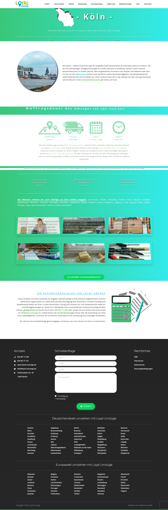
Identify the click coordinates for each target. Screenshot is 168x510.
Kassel (30, 442)
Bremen (77, 431)
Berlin (76, 428)
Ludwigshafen (80, 445)
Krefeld (100, 442)
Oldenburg (78, 450)
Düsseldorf (78, 433)
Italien (53, 480)
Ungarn (124, 491)
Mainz (123, 445)
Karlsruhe (125, 439)
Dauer (63, 40)
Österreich (125, 485)
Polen (29, 488)
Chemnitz (101, 431)
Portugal (54, 488)
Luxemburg (102, 482)
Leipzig (123, 442)
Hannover (78, 439)
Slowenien (125, 488)
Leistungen (100, 40)
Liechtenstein (56, 482)
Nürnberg (31, 450)
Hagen (100, 436)
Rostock (30, 453)
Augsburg (54, 428)
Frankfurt (31, 436)
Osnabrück (101, 450)
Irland (123, 477)
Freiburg (54, 436)
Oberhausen (56, 450)
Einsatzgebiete (81, 40)
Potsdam (124, 450)
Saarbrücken (56, 453)
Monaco (30, 485)
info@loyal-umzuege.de (26, 369)
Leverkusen (32, 445)
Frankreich (78, 477)
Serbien (77, 491)
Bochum (124, 428)
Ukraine (100, 494)
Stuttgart (78, 453)
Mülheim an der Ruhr (82, 447)
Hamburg (31, 439)
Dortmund (125, 431)
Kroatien (124, 480)
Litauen (77, 482)
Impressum (138, 361)
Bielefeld (101, 428)
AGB (136, 357)
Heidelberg (101, 439)
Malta (123, 482)
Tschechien (55, 494)
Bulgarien (101, 474)
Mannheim (31, 447)
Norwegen (101, 485)
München (101, 447)
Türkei (76, 494)
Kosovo (100, 480)
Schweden (31, 491)
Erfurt (99, 433)
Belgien (54, 474)
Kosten (116, 40)
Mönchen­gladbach (58, 447)
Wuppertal (125, 453)
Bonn (29, 431)
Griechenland (102, 477)
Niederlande (79, 485)
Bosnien (77, 474)
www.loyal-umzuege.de (26, 365)
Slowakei (101, 491)
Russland (101, 488)
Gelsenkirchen (80, 436)
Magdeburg (102, 445)
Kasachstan (78, 480)
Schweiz (54, 491)
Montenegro (56, 485)
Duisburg (54, 433)
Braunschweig (56, 431)
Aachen (30, 428)
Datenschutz (139, 365)
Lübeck (54, 445)
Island (29, 480)
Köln (76, 442)
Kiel (52, 442)
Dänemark (125, 474)
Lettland (30, 482)
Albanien (31, 474)
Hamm (53, 439)
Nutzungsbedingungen (143, 369)
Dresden (30, 433)
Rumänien (78, 488)
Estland (30, 477)
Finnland (54, 477)
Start (50, 40)
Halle (123, 436)
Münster (124, 447)
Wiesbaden (101, 453)
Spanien (30, 494)
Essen (123, 433)
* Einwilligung (61, 396)
